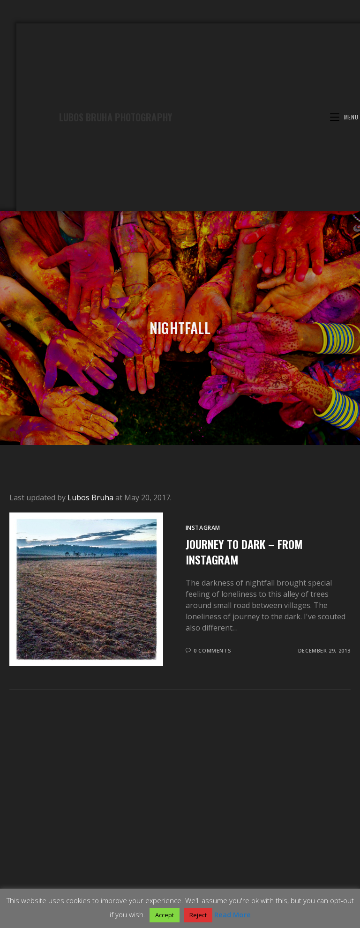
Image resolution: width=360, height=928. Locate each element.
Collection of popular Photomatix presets (95, 875)
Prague (176, 858)
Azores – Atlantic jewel (128, 858)
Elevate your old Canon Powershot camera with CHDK (180, 881)
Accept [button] (164, 915)
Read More (232, 914)
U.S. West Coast (217, 853)
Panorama (248, 858)
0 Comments (212, 650)
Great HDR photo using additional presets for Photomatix (235, 875)
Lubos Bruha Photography (115, 117)
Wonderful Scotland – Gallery (149, 853)
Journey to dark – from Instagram (244, 551)
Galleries (180, 847)
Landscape (210, 858)
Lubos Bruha (90, 497)
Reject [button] (198, 915)
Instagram (203, 528)
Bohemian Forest (307, 853)
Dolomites (261, 853)
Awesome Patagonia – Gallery (61, 853)
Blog (180, 870)
